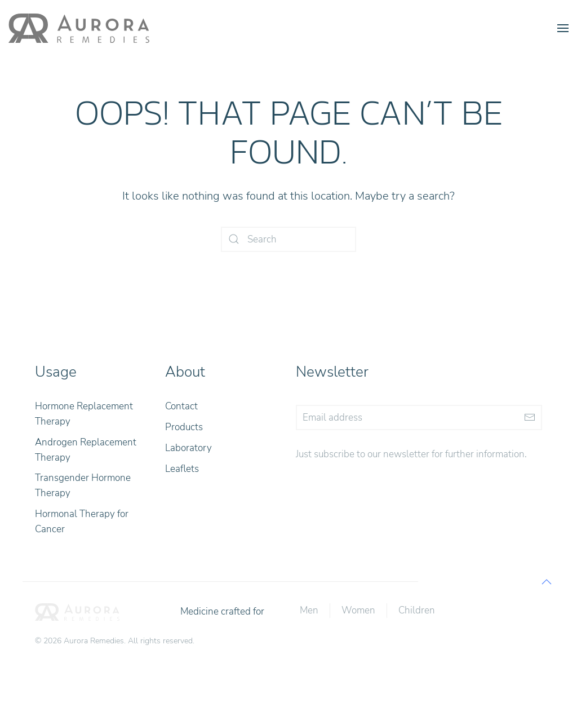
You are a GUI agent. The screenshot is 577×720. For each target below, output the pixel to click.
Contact (181, 406)
